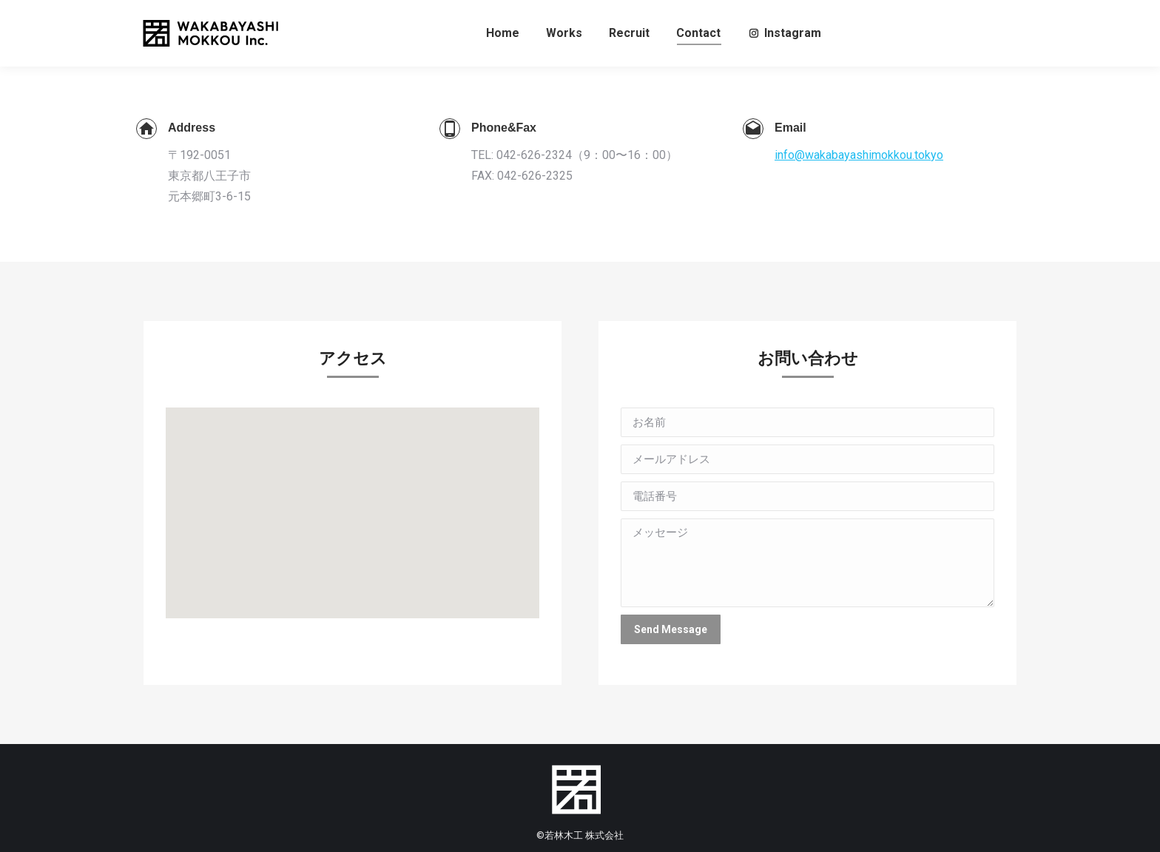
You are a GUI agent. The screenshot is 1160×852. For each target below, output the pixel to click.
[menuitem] (502, 33)
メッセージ (807, 562)
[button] (352, 499)
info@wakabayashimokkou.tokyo (859, 155)
